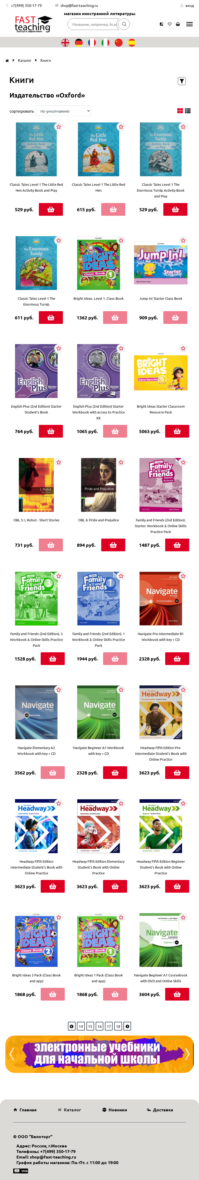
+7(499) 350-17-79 (26, 5)
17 (109, 1026)
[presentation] (11, 1054)
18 (118, 1026)
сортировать (22, 110)
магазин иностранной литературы (99, 13)
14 (81, 1026)
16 (100, 1026)
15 (90, 1026)
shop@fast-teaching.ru (79, 5)
